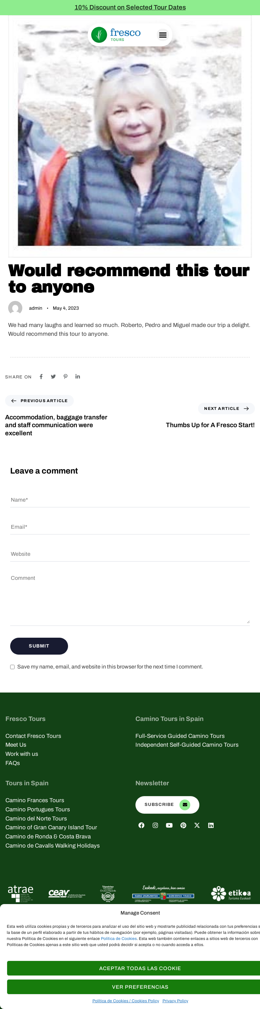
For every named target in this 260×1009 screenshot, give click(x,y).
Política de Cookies (119, 938)
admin (35, 308)
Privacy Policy (175, 1001)
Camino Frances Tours (34, 800)
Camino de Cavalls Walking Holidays (52, 845)
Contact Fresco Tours (33, 736)
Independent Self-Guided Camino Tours (187, 745)
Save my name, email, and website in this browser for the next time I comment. (110, 667)
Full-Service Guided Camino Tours (180, 736)
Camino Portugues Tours (37, 809)
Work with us (21, 754)
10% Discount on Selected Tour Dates (130, 7)
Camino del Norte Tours (36, 818)
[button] (163, 35)
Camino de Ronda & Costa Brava (48, 836)
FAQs (12, 763)
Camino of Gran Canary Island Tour (51, 827)
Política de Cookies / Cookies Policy (125, 1001)
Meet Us (15, 745)
